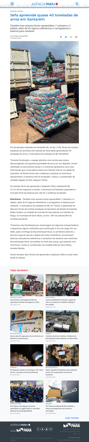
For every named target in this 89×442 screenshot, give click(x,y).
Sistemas (13, 440)
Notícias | (19, 438)
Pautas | (25, 438)
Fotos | (35, 438)
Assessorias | (48, 438)
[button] (11, 3)
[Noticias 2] (46, 141)
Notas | (31, 438)
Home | (13, 438)
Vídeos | (41, 438)
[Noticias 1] (42, 141)
